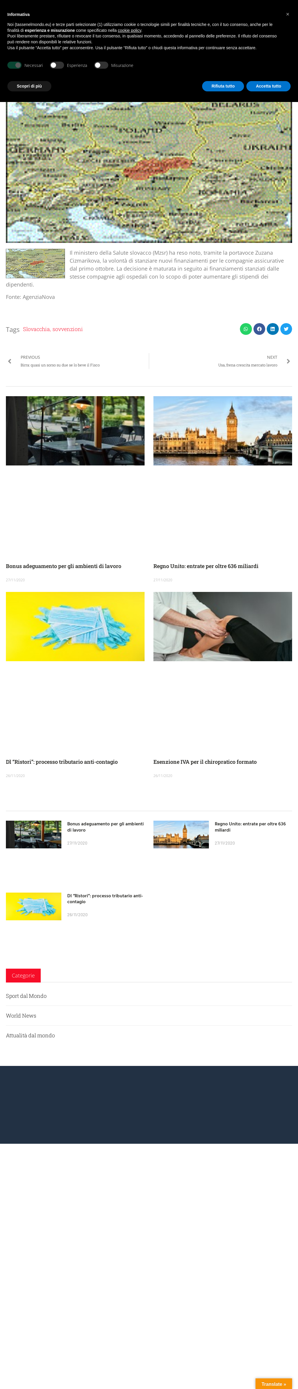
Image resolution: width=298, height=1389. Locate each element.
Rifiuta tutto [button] (223, 86)
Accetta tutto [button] (268, 86)
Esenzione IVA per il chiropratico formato (205, 761)
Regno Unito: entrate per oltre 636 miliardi (205, 566)
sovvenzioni (68, 329)
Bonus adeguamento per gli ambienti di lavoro (63, 566)
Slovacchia (36, 329)
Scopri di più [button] (29, 86)
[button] (246, 329)
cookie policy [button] (129, 30)
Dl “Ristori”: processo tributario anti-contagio (62, 761)
